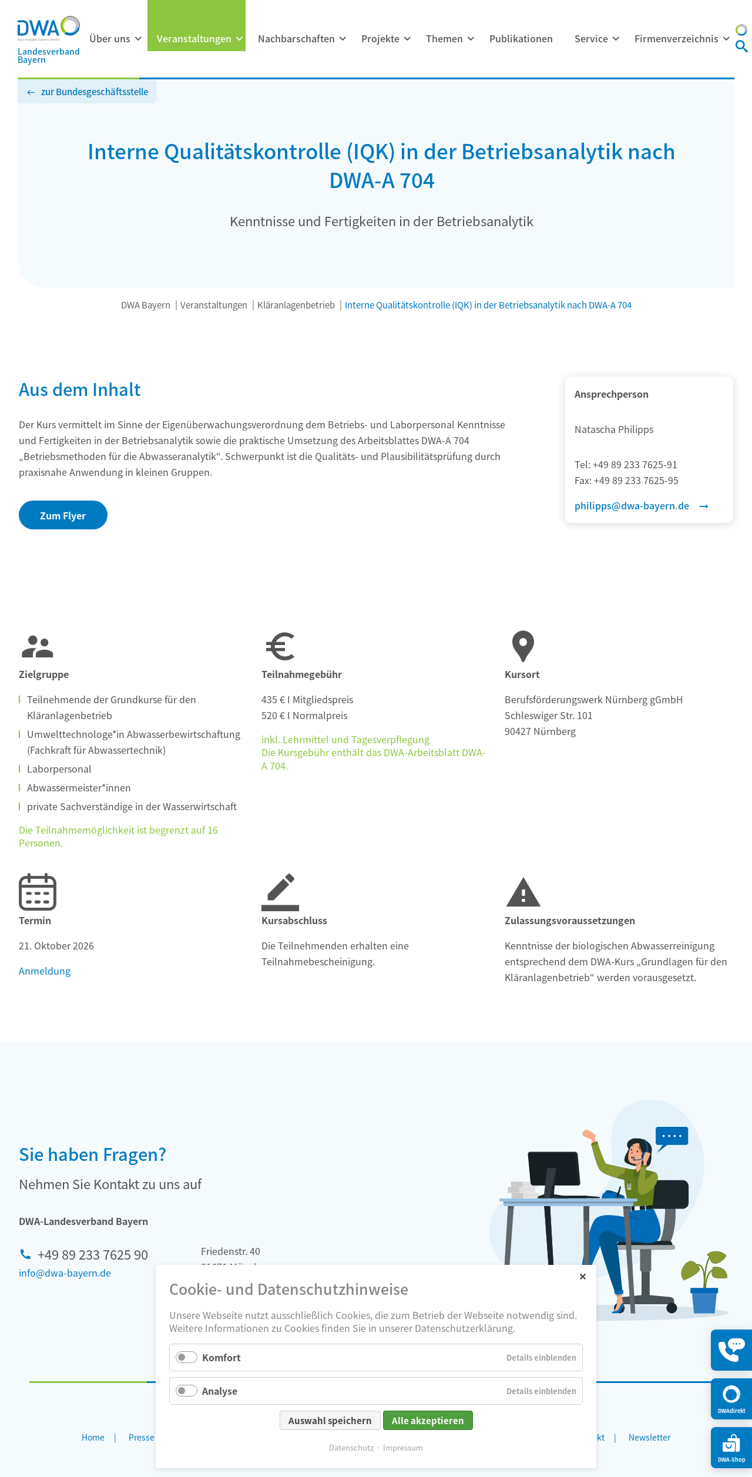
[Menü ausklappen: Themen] (471, 39)
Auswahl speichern (330, 1420)
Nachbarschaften (296, 38)
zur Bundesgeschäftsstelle (94, 91)
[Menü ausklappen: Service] (616, 39)
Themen (444, 38)
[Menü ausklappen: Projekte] (407, 39)
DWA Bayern (145, 304)
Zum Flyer (63, 515)
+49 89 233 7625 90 (93, 1253)
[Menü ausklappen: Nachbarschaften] (342, 39)
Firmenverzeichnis (676, 38)
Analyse (219, 1391)
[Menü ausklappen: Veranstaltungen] (239, 39)
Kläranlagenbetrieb (296, 304)
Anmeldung (44, 971)
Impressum (403, 1447)
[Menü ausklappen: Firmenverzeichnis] (726, 39)
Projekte (380, 38)
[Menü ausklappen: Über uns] (138, 39)
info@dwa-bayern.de (65, 1272)
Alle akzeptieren (428, 1420)
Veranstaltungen (194, 38)
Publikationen (521, 38)
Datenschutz (351, 1447)
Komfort (221, 1357)
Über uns (109, 38)
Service (591, 38)
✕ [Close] (582, 1276)
